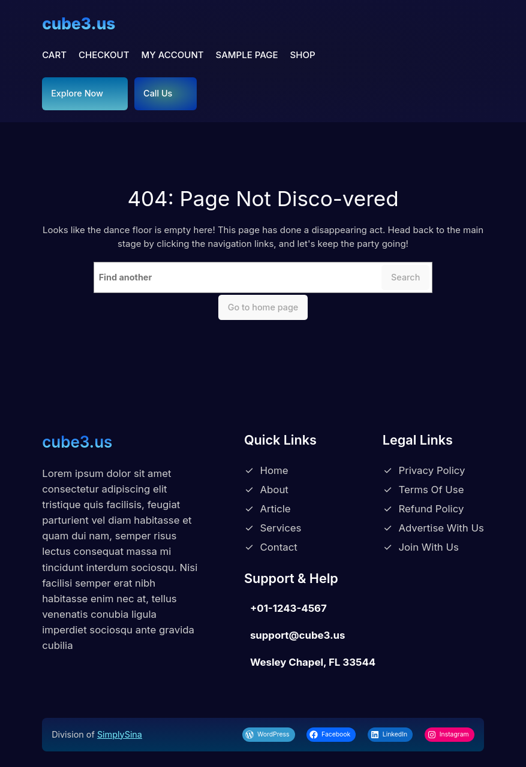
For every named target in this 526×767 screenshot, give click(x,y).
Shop (302, 55)
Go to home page (263, 307)
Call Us (157, 93)
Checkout (104, 55)
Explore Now (77, 93)
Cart (54, 55)
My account (173, 55)
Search (405, 277)
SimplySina (119, 734)
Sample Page (247, 55)
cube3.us (78, 23)
